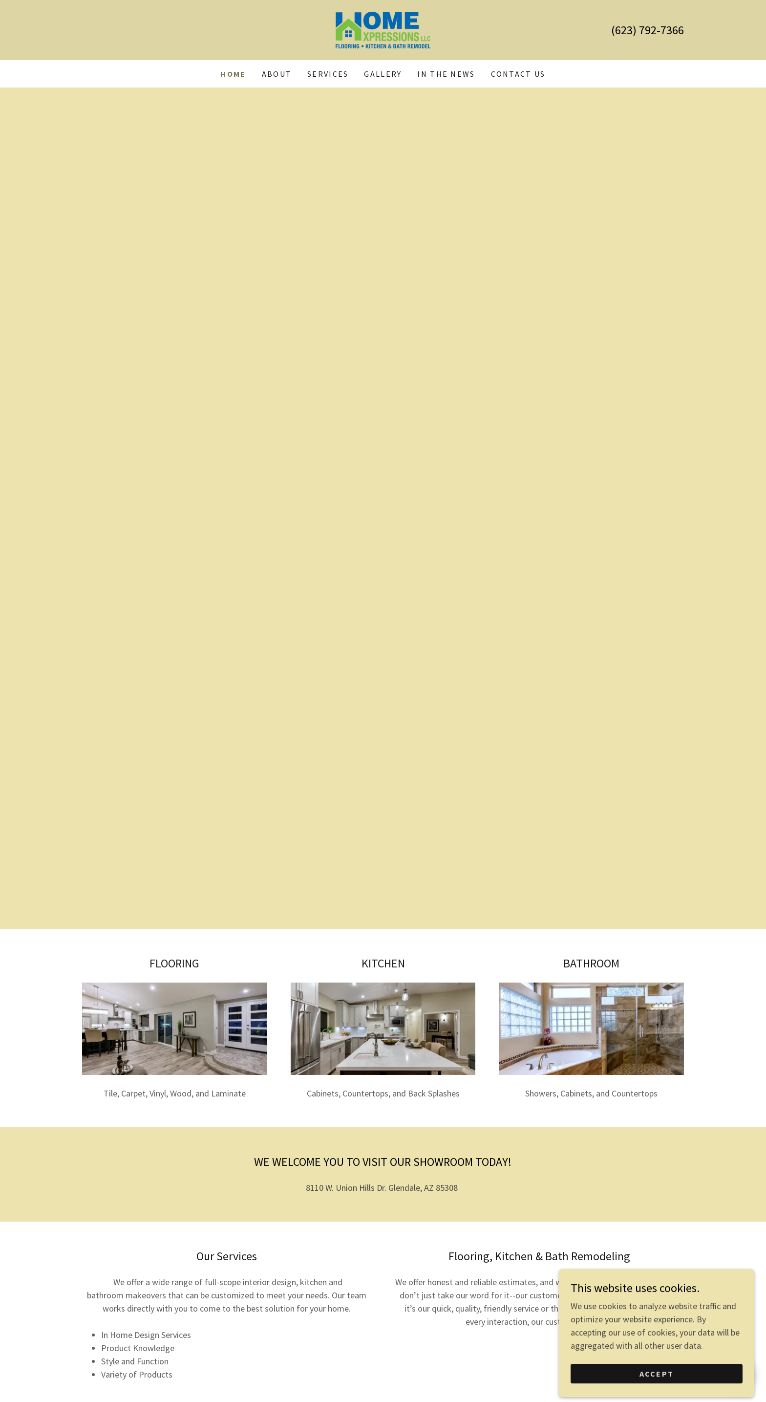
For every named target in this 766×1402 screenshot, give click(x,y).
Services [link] (327, 74)
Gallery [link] (383, 74)
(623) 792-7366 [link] (647, 30)
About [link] (277, 74)
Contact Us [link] (518, 74)
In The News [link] (446, 74)
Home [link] (233, 74)
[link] (383, 29)
